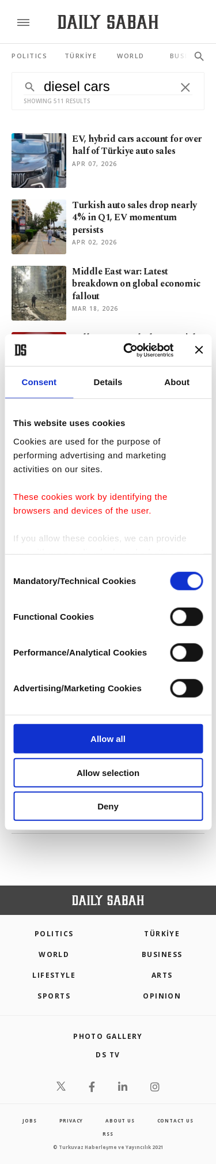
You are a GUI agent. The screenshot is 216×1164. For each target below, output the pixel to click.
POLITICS (54, 934)
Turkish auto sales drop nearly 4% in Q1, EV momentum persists (134, 217)
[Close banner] (199, 350)
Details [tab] (108, 382)
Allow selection (108, 772)
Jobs (29, 1120)
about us (119, 1120)
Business (162, 954)
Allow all (108, 739)
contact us (175, 1120)
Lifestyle (53, 975)
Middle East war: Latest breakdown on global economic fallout (136, 284)
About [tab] (177, 382)
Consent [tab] (38, 382)
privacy (71, 1120)
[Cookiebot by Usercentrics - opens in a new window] (128, 349)
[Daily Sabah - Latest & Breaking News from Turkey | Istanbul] (108, 22)
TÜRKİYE (162, 934)
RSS (108, 1134)
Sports (53, 996)
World (54, 954)
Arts (162, 975)
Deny (108, 806)
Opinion (162, 996)
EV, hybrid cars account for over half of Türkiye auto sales (137, 145)
